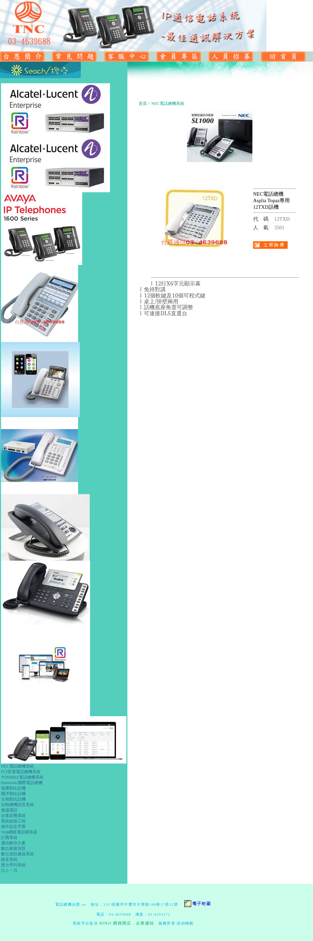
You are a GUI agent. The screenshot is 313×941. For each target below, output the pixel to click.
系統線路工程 (13, 821)
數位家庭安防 (13, 848)
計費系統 (9, 837)
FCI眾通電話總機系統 (20, 771)
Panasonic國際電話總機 (21, 782)
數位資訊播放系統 (17, 854)
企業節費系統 (13, 815)
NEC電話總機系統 (17, 766)
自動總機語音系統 (17, 804)
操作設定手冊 (13, 826)
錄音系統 (9, 859)
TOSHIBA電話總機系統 (22, 777)
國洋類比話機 (13, 793)
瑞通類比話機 (13, 788)
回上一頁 (9, 870)
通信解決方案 (13, 843)
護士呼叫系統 (13, 865)
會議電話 (9, 810)
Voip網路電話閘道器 (19, 832)
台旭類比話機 (13, 799)
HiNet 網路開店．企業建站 (126, 923)
